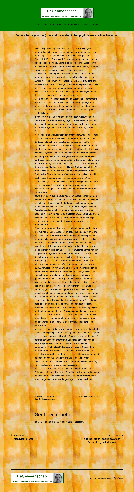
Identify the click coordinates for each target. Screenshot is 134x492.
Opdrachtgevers (71, 24)
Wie (45, 24)
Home (38, 24)
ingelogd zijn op (50, 422)
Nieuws (85, 24)
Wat (52, 24)
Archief (95, 24)
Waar (59, 24)
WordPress (118, 478)
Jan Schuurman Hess (47, 399)
